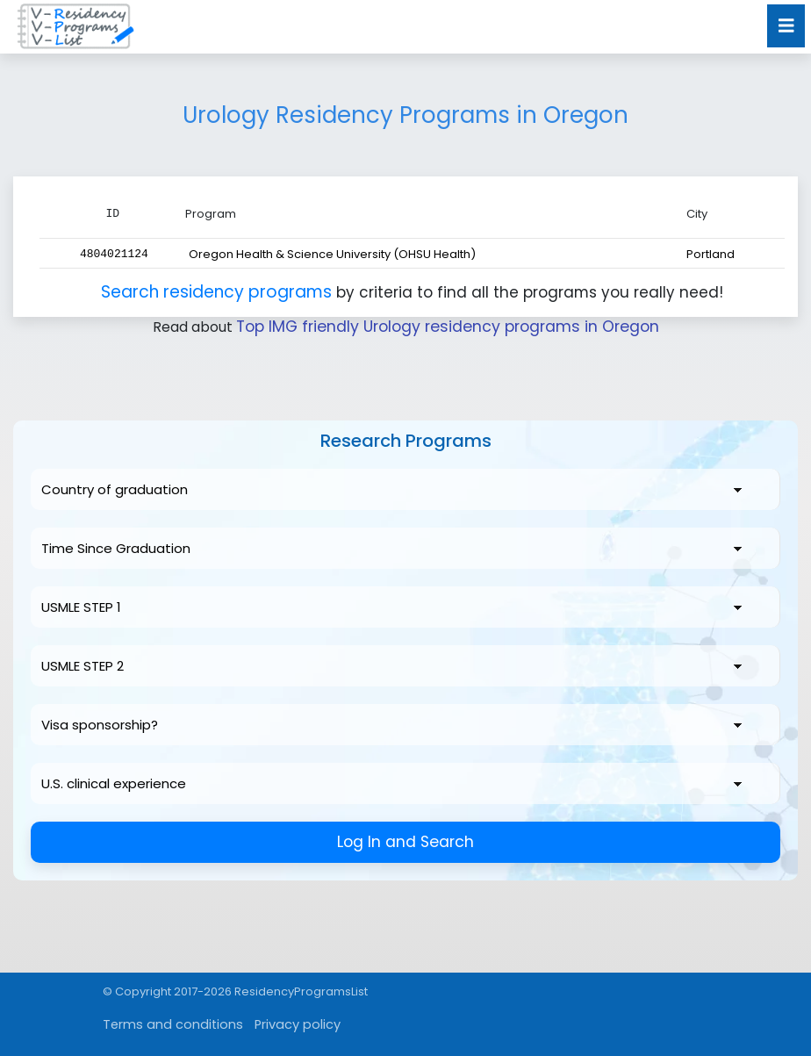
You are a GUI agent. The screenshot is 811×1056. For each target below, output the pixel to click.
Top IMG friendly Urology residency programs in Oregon (447, 326)
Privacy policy (277, 1024)
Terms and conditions (164, 1024)
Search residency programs (219, 291)
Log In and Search (406, 841)
